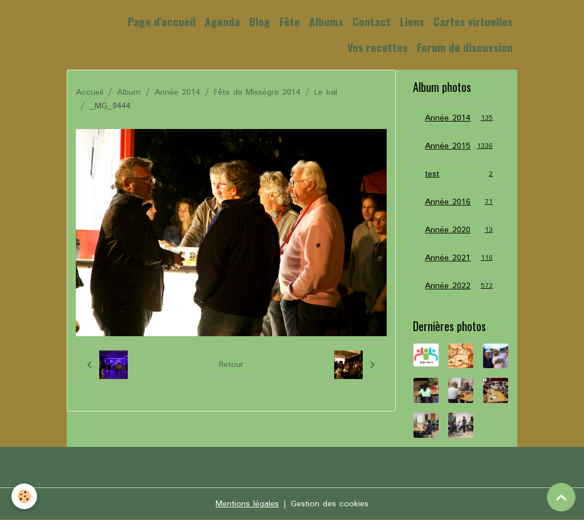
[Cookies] (24, 496)
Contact (371, 21)
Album (129, 92)
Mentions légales (247, 504)
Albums (326, 21)
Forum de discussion (465, 47)
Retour (231, 365)
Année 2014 (177, 92)
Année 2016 (460, 202)
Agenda (222, 21)
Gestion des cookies (329, 504)
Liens (412, 21)
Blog (259, 21)
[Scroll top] (561, 497)
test (460, 174)
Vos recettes (377, 47)
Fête (289, 21)
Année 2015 (460, 146)
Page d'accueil (162, 21)
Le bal (325, 92)
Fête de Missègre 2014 (257, 92)
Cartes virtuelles (473, 21)
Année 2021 (460, 258)
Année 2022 (460, 286)
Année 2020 (460, 230)
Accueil (89, 92)
